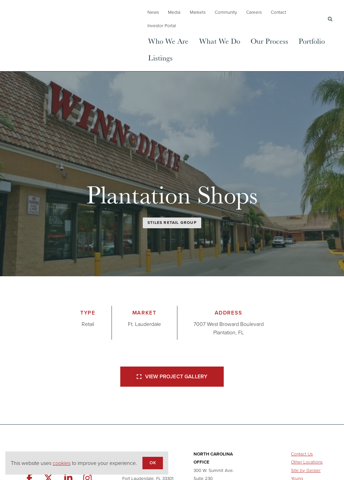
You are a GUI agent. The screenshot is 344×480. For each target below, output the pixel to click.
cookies (62, 463)
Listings (160, 57)
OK (152, 462)
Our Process (269, 41)
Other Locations (306, 462)
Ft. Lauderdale (144, 324)
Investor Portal (161, 25)
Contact (278, 12)
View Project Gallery (172, 376)
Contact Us (302, 453)
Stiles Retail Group (172, 223)
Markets (198, 12)
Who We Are (168, 41)
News (153, 12)
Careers (254, 12)
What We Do (219, 41)
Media (174, 12)
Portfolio (312, 41)
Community (226, 12)
